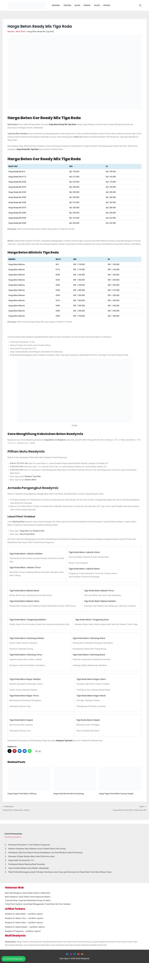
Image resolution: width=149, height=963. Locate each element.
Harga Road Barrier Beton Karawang (69, 793)
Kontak (106, 5)
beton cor (78, 137)
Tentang (67, 5)
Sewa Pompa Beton (27, 534)
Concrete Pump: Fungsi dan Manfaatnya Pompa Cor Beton (28, 900)
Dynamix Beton (30, 480)
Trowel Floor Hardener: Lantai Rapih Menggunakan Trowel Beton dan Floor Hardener (38, 904)
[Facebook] (67, 954)
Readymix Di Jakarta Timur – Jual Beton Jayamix (24, 918)
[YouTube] (82, 954)
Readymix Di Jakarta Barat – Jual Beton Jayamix (24, 914)
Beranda (56, 5)
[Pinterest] (78, 954)
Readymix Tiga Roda (33, 476)
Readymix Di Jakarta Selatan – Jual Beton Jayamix (25, 927)
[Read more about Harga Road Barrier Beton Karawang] (74, 778)
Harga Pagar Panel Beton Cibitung (23, 793)
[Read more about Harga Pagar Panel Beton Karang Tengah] (120, 778)
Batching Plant (18, 522)
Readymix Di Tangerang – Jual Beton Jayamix (23, 931)
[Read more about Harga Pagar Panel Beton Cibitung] (29, 778)
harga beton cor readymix (54, 440)
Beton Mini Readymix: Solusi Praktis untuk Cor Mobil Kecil (27, 893)
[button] (140, 5)
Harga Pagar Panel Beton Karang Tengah (117, 793)
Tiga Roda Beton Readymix (18, 134)
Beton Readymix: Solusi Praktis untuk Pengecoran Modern (27, 897)
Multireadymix (13, 124)
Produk (87, 5)
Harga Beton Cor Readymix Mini (32, 531)
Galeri (97, 5)
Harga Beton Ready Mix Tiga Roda (62, 124)
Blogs (77, 5)
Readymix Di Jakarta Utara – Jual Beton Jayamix (24, 923)
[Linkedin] (74, 954)
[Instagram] (71, 954)
